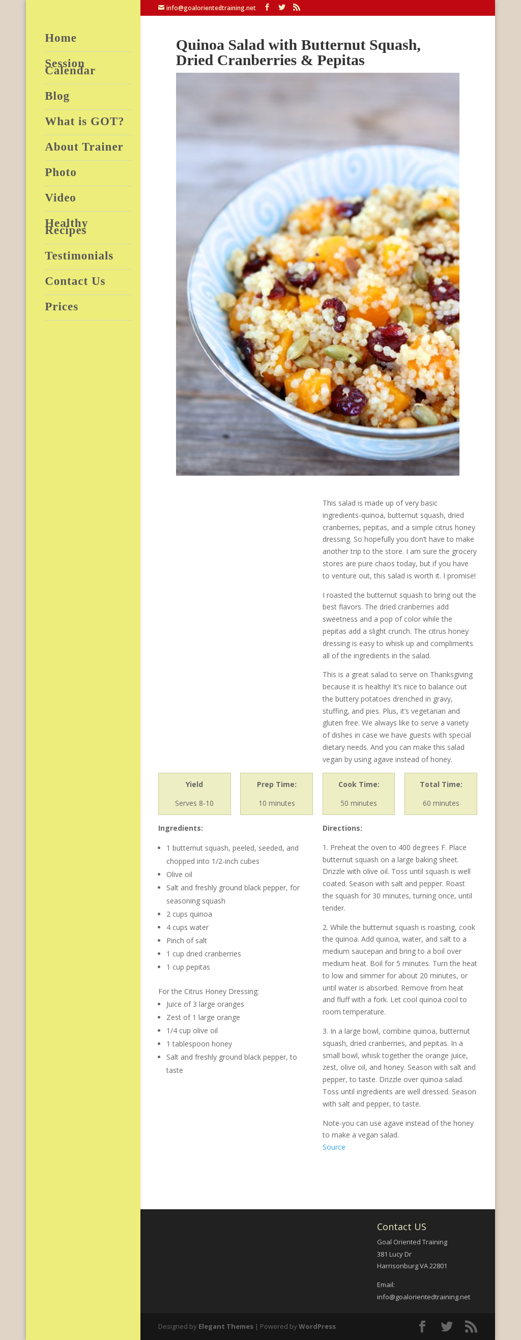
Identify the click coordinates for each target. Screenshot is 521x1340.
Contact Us (75, 282)
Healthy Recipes (66, 228)
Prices (61, 308)
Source (334, 1147)
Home (61, 39)
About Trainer (84, 148)
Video (60, 199)
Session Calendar (70, 68)
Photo (61, 174)
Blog (57, 97)
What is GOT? (84, 123)
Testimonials (79, 257)
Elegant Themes (225, 1326)
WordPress (317, 1326)
